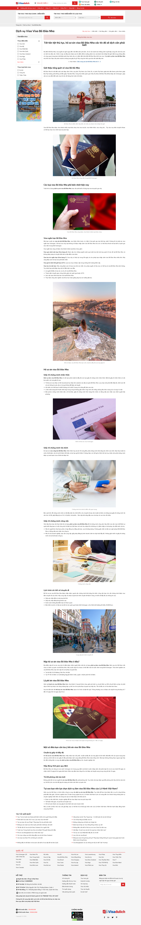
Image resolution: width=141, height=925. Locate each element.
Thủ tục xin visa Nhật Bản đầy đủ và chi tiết (85, 832)
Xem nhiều (122, 31)
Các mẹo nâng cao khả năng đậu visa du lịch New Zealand (34, 835)
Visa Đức (115, 865)
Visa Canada (20, 867)
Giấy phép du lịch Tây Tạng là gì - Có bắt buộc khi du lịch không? (92, 817)
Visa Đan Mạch (117, 862)
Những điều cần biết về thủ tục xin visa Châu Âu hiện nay (89, 827)
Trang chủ (18, 25)
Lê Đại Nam (35, 879)
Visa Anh (18, 859)
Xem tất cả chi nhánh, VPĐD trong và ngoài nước (32, 893)
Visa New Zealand (90, 860)
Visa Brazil (60, 860)
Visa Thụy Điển (117, 854)
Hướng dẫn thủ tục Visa (69, 881)
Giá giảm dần (113, 31)
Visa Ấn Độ (47, 860)
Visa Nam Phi (34, 854)
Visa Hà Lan (74, 854)
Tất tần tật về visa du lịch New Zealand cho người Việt (33, 827)
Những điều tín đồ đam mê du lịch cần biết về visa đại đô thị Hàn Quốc (37, 842)
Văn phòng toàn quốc (68, 892)
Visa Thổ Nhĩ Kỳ (103, 862)
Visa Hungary (75, 860)
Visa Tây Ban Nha (104, 860)
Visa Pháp (102, 854)
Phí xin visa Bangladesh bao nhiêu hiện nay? (30, 832)
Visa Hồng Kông (76, 857)
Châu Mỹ (71, 8)
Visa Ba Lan (47, 865)
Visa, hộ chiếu (84, 4)
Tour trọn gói (84, 2)
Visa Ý (114, 860)
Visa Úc (18, 865)
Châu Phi (63, 8)
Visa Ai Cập (47, 857)
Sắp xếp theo (86, 31)
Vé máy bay (84, 884)
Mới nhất (94, 31)
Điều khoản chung (67, 886)
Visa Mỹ (18, 862)
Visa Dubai (60, 865)
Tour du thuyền (85, 889)
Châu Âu (40, 8)
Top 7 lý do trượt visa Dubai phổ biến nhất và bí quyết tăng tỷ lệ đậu (37, 817)
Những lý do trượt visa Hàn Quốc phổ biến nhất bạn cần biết (34, 825)
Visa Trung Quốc (34, 857)
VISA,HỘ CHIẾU (42, 3)
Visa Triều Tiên (117, 857)
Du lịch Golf (84, 892)
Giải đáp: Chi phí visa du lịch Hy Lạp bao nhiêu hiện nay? (89, 830)
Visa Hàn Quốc (34, 862)
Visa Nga (87, 862)
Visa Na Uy (88, 857)
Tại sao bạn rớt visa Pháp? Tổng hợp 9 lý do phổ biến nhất (34, 822)
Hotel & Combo (85, 881)
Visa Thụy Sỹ (102, 865)
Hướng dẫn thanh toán (69, 884)
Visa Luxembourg (90, 854)
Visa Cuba (60, 862)
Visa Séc (101, 857)
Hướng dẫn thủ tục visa (28, 8)
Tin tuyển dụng (66, 889)
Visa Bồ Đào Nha (36, 25)
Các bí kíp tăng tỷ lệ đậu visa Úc (82, 819)
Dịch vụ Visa (26, 25)
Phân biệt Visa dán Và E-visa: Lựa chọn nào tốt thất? (32, 819)
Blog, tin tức (115, 2)
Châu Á (47, 8)
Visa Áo (46, 862)
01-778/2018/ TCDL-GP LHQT (49, 896)
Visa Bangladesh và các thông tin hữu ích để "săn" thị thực (90, 842)
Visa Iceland (74, 865)
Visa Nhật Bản (34, 860)
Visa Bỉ (59, 854)
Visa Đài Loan (34, 865)
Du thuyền (98, 2)
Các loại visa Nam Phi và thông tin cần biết (30, 838)
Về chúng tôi (66, 878)
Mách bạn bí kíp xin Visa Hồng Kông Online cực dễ (87, 825)
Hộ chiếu (46, 854)
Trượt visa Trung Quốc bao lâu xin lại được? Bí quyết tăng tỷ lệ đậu (36, 830)
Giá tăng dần (103, 31)
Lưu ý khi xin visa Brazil (80, 835)
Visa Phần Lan (89, 865)
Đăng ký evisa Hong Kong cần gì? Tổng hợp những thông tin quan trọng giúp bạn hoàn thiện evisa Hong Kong (98, 839)
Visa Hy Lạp (74, 862)
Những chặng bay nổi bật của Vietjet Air (84, 822)
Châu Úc (55, 8)
